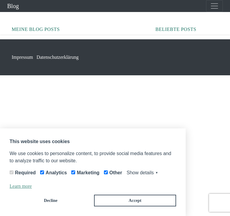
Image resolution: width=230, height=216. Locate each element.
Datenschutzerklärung (57, 57)
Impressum (22, 57)
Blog (13, 6)
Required (25, 172)
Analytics (56, 172)
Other (115, 172)
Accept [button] (135, 200)
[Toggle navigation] (214, 6)
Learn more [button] (21, 186)
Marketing (88, 172)
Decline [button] (51, 200)
